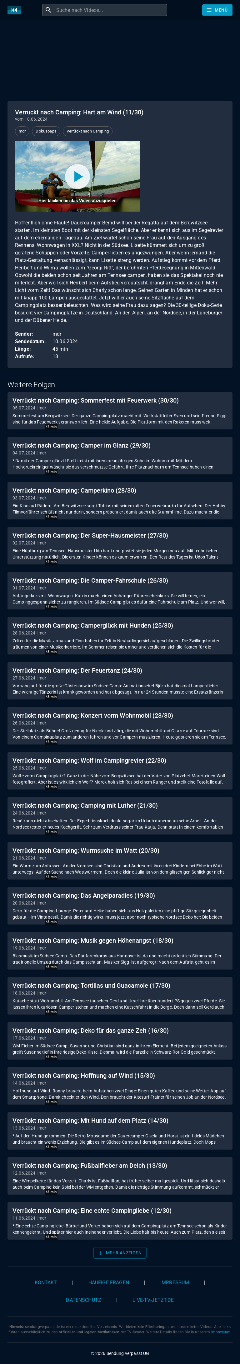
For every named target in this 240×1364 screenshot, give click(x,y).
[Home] (16, 10)
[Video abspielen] (77, 176)
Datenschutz (83, 1300)
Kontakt (46, 1283)
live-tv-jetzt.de (153, 1300)
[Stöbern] (217, 10)
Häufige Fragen (108, 1283)
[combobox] (111, 10)
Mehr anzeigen (119, 1253)
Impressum (174, 1283)
